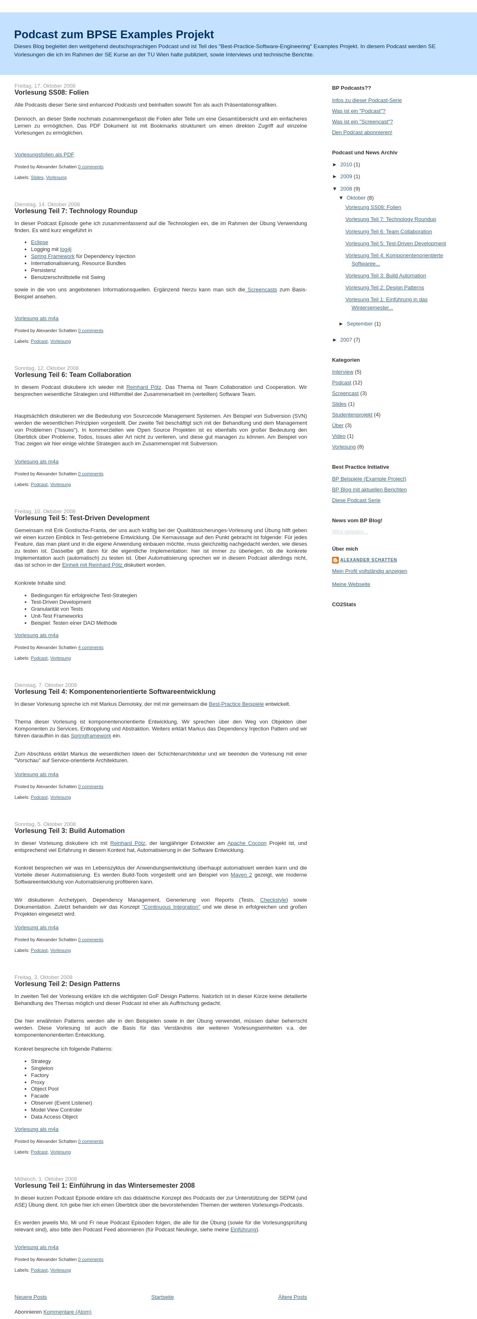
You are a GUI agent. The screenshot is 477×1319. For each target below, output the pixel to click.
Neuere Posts (30, 1297)
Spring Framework (52, 256)
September (360, 324)
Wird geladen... (350, 531)
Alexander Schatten (368, 560)
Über (338, 425)
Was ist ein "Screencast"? (362, 122)
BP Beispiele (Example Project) (369, 479)
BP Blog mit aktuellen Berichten (369, 489)
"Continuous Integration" (171, 907)
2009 (347, 176)
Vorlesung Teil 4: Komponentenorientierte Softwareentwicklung (115, 691)
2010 (347, 164)
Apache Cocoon (246, 843)
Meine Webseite (351, 584)
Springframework (91, 736)
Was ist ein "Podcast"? (359, 111)
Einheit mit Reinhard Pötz (93, 565)
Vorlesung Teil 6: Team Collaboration (72, 374)
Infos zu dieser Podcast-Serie (367, 100)
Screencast (345, 393)
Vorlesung (56, 177)
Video (339, 436)
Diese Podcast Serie (356, 500)
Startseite (162, 1297)
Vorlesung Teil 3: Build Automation (69, 830)
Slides (37, 177)
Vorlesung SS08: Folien (51, 92)
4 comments (91, 647)
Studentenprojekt (352, 415)
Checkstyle (273, 900)
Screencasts (261, 289)
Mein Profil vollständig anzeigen (369, 571)
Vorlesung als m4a (36, 318)
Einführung (243, 1229)
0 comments (91, 166)
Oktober (357, 198)
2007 (347, 340)
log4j (65, 249)
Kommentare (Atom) (67, 1312)
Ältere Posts (292, 1297)
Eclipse (39, 242)
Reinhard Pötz (143, 387)
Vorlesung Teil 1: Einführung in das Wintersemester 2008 (104, 1185)
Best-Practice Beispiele (236, 704)
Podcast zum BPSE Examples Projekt (114, 34)
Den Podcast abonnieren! (362, 132)
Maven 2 (241, 875)
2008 (347, 189)
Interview (343, 372)
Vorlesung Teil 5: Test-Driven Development (81, 517)
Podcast (39, 341)
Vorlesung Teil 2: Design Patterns (67, 983)
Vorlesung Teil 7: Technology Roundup (75, 210)
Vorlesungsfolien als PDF (44, 154)
